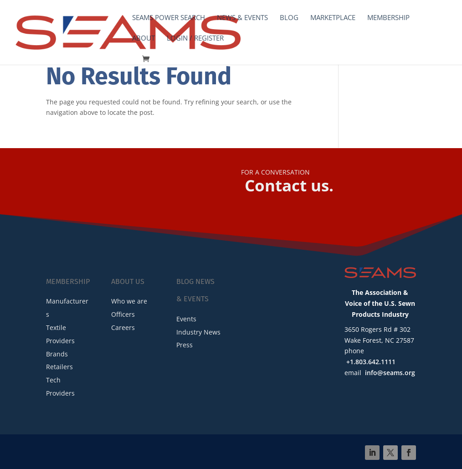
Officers (123, 314)
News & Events (242, 18)
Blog (289, 18)
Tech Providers (60, 386)
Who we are (129, 301)
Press (184, 344)
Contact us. (289, 185)
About (143, 38)
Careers (123, 327)
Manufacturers (67, 308)
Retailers (59, 366)
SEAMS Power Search (168, 18)
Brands (57, 354)
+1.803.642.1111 (370, 361)
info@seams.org (390, 372)
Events (186, 318)
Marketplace (332, 18)
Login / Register (195, 38)
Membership (388, 18)
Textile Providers (60, 334)
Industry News (198, 332)
